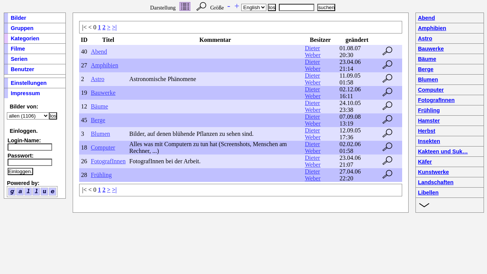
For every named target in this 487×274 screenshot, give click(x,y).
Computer (103, 147)
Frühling (101, 175)
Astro (98, 79)
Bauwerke (103, 92)
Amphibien (104, 65)
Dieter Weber (312, 51)
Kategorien (25, 38)
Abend (99, 51)
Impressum (25, 93)
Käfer (425, 162)
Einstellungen (28, 83)
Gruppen (22, 28)
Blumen (100, 134)
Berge (98, 120)
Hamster (429, 121)
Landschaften (436, 182)
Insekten (429, 141)
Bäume (99, 106)
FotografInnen (108, 161)
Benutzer (22, 69)
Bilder (18, 18)
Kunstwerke (433, 172)
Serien (19, 59)
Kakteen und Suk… (443, 151)
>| (114, 27)
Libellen (428, 193)
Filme (18, 49)
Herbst (426, 131)
